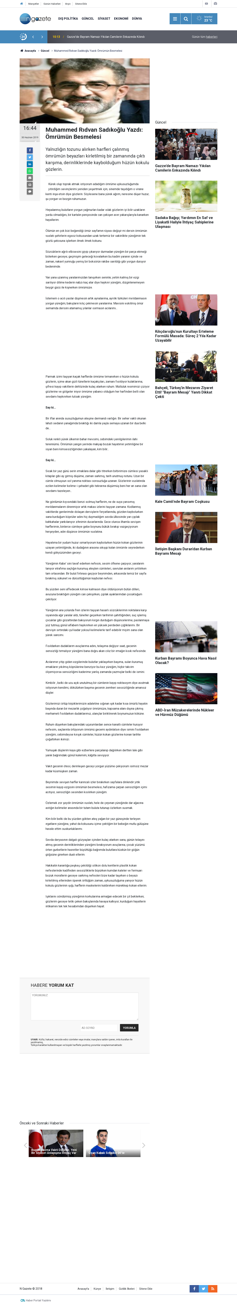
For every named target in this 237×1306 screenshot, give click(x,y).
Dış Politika (68, 18)
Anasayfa (83, 1288)
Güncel (88, 18)
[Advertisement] (98, 343)
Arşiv (68, 3)
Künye (97, 1288)
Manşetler (33, 3)
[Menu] (175, 18)
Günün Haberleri (52, 3)
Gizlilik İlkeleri (127, 1288)
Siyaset (104, 18)
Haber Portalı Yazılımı (38, 1300)
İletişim (110, 1288)
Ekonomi (121, 18)
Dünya (137, 18)
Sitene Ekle (81, 3)
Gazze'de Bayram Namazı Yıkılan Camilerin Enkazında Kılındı (106, 37)
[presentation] (33, 37)
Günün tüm (204, 37)
